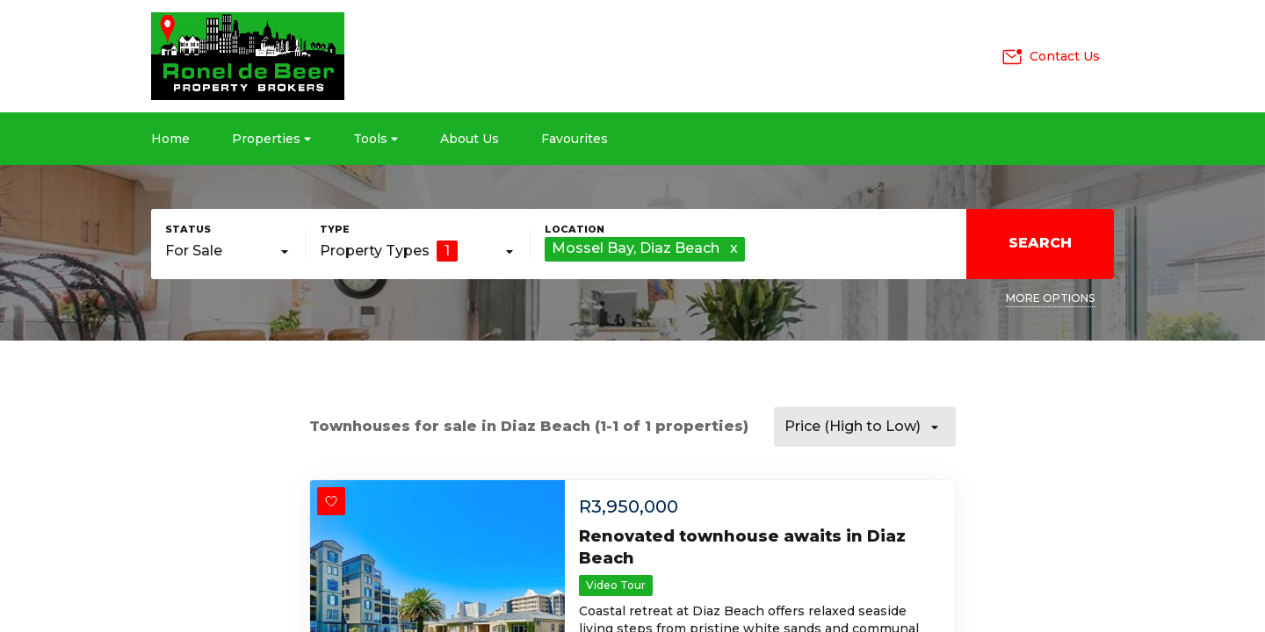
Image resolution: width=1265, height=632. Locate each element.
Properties (271, 138)
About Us (469, 139)
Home (170, 139)
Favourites (574, 139)
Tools (375, 138)
